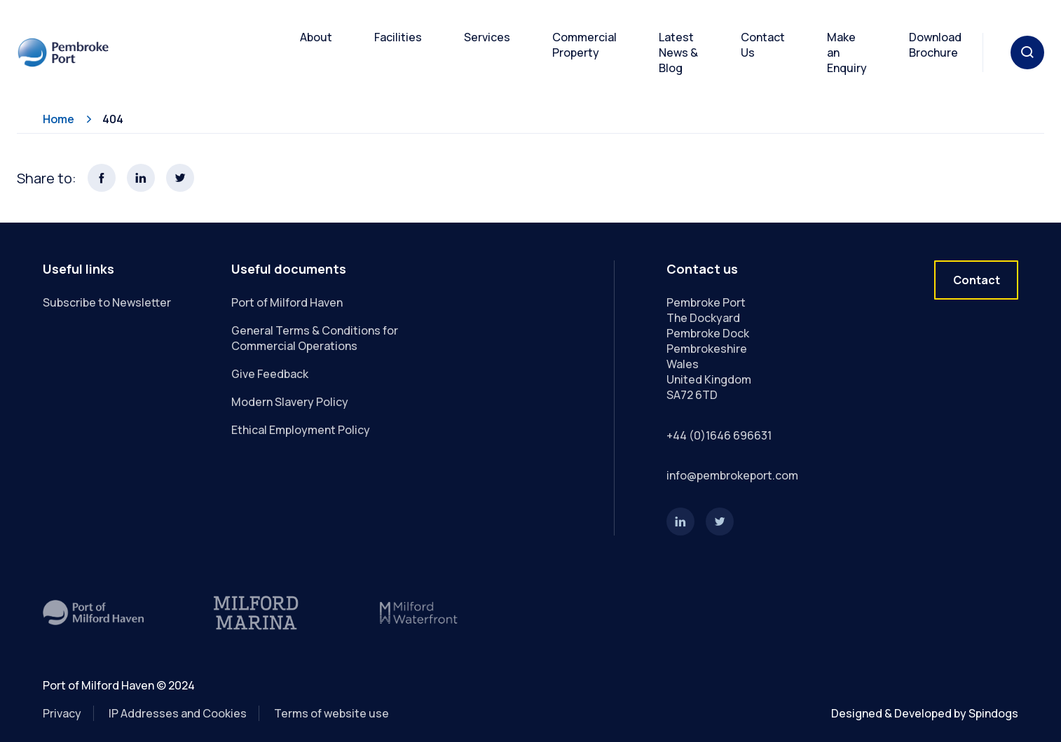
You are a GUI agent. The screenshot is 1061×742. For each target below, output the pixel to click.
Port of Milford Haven (287, 302)
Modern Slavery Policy (289, 402)
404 (112, 119)
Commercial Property (584, 44)
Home (58, 119)
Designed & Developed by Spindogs (924, 713)
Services (487, 37)
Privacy (62, 713)
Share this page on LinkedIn (141, 178)
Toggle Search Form (1027, 52)
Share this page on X (180, 178)
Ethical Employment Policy (300, 430)
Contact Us (763, 44)
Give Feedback (269, 374)
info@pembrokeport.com (732, 475)
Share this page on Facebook (102, 178)
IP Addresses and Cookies (178, 713)
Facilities (398, 37)
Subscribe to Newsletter (107, 302)
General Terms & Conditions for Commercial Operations (314, 338)
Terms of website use (331, 713)
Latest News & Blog (678, 52)
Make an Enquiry (847, 52)
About (316, 37)
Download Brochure (935, 44)
